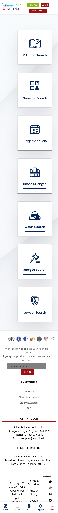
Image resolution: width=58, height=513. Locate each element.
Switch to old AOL (38, 10)
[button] (29, 339)
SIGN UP (27, 372)
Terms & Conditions (34, 482)
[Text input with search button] (26, 366)
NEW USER (33, 5)
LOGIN (45, 5)
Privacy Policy (34, 492)
